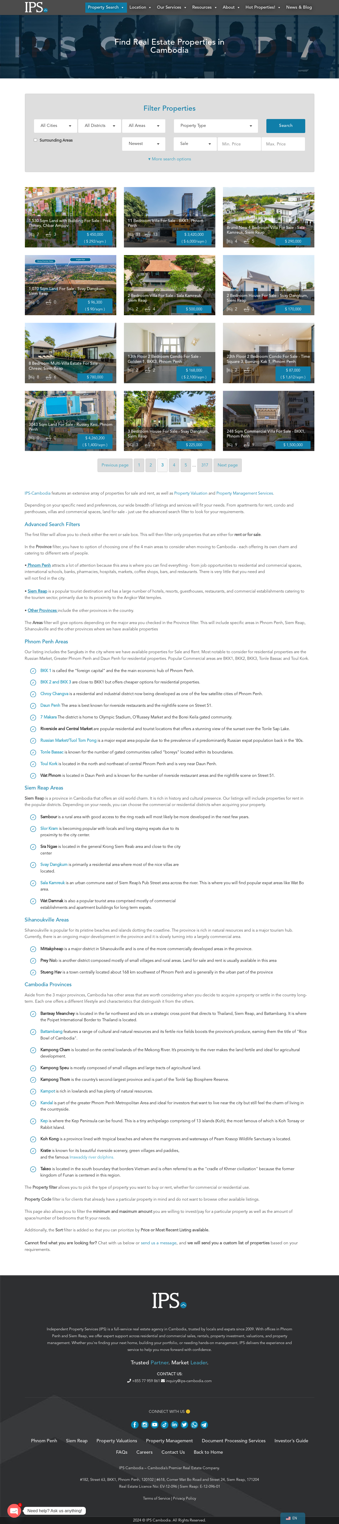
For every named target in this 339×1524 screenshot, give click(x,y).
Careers (144, 1452)
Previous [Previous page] (115, 465)
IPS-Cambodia (38, 493)
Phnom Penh (44, 1441)
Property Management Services (244, 493)
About (231, 8)
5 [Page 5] (186, 465)
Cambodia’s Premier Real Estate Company (183, 1468)
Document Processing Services (234, 1441)
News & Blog (299, 7)
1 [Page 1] (139, 465)
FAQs (121, 1452)
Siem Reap (78, 1336)
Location (141, 8)
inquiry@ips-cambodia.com (186, 1381)
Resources (205, 8)
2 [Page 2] (151, 465)
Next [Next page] (228, 465)
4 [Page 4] (174, 465)
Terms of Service (156, 1498)
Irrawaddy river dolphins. (92, 1157)
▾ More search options (169, 159)
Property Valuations (116, 1441)
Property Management (169, 1441)
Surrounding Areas (53, 140)
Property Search (106, 8)
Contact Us (173, 1452)
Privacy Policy (184, 1498)
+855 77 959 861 (144, 1381)
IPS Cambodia (131, 1468)
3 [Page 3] (162, 465)
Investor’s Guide (291, 1441)
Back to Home (208, 1452)
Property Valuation (190, 493)
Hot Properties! (263, 8)
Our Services (172, 8)
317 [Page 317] (204, 465)
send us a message (158, 1243)
